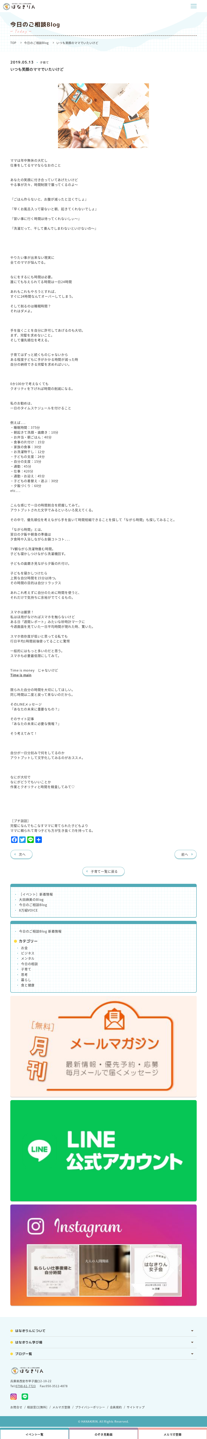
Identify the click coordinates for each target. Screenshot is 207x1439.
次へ (22, 854)
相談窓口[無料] (37, 1407)
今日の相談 (29, 963)
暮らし (26, 979)
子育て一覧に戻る (104, 871)
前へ (184, 854)
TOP (13, 43)
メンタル (28, 958)
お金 (24, 948)
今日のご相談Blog (36, 43)
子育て (44, 62)
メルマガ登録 (61, 1407)
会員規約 (116, 1407)
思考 (24, 974)
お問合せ (16, 1407)
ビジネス (28, 953)
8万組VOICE (28, 910)
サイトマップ (136, 1407)
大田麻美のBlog (31, 899)
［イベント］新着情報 (36, 894)
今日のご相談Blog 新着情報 (40, 931)
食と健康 (28, 985)
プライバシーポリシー (90, 1407)
